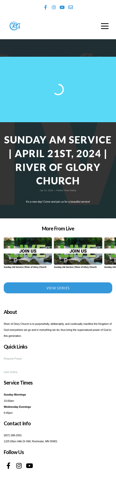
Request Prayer (13, 358)
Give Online (10, 372)
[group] (28, 254)
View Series (58, 287)
